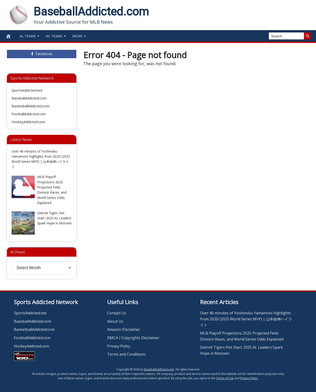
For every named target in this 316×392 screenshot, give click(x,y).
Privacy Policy (118, 346)
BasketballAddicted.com (31, 106)
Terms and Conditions (126, 354)
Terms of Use (225, 378)
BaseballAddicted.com (91, 11)
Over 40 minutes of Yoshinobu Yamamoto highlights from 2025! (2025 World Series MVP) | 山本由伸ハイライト (246, 318)
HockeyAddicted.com (28, 121)
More (79, 36)
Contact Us (116, 313)
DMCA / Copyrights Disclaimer (133, 337)
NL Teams (56, 36)
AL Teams (30, 36)
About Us (115, 321)
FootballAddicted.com (29, 114)
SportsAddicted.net (27, 90)
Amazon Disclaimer (123, 329)
